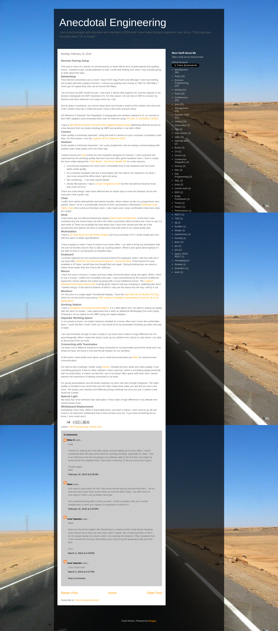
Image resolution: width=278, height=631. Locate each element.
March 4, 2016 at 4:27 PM (81, 571)
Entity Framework (180, 197)
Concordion (181, 125)
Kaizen (178, 206)
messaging (180, 260)
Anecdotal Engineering (112, 22)
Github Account (179, 62)
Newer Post (69, 593)
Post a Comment (76, 578)
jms (176, 249)
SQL (177, 180)
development (181, 69)
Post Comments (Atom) (87, 600)
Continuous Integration (180, 160)
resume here (196, 57)
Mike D (71, 440)
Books (178, 147)
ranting (178, 121)
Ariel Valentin (74, 519)
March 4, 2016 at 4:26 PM (81, 553)
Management (181, 108)
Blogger (152, 620)
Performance (181, 210)
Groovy (178, 166)
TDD (177, 218)
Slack (135, 357)
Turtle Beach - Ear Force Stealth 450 (108, 161)
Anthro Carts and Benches (122, 218)
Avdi (83, 155)
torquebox (180, 268)
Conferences (181, 97)
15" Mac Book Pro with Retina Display (89, 234)
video (177, 137)
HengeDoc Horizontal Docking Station (89, 308)
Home (112, 593)
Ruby (177, 76)
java (177, 104)
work (177, 272)
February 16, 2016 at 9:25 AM (83, 474)
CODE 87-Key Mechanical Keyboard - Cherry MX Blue (103, 261)
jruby (177, 184)
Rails (177, 93)
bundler (178, 226)
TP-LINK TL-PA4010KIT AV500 (142, 118)
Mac (177, 170)
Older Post (154, 593)
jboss (177, 242)
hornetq (178, 238)
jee (176, 246)
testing (178, 89)
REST (178, 214)
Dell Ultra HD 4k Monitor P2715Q (142, 294)
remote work (95, 426)
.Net (177, 129)
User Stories (181, 133)
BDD (177, 192)
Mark (70, 484)
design (178, 230)
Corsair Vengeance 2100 (107, 183)
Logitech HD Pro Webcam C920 (108, 138)
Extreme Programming (181, 81)
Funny (178, 203)
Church (178, 155)
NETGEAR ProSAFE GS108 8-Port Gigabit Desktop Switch (100, 125)
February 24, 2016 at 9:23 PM (83, 509)
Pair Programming (78, 426)
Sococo (106, 367)
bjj (176, 222)
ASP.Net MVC (182, 141)
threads (178, 264)
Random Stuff (182, 114)
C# (176, 151)
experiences (181, 234)
